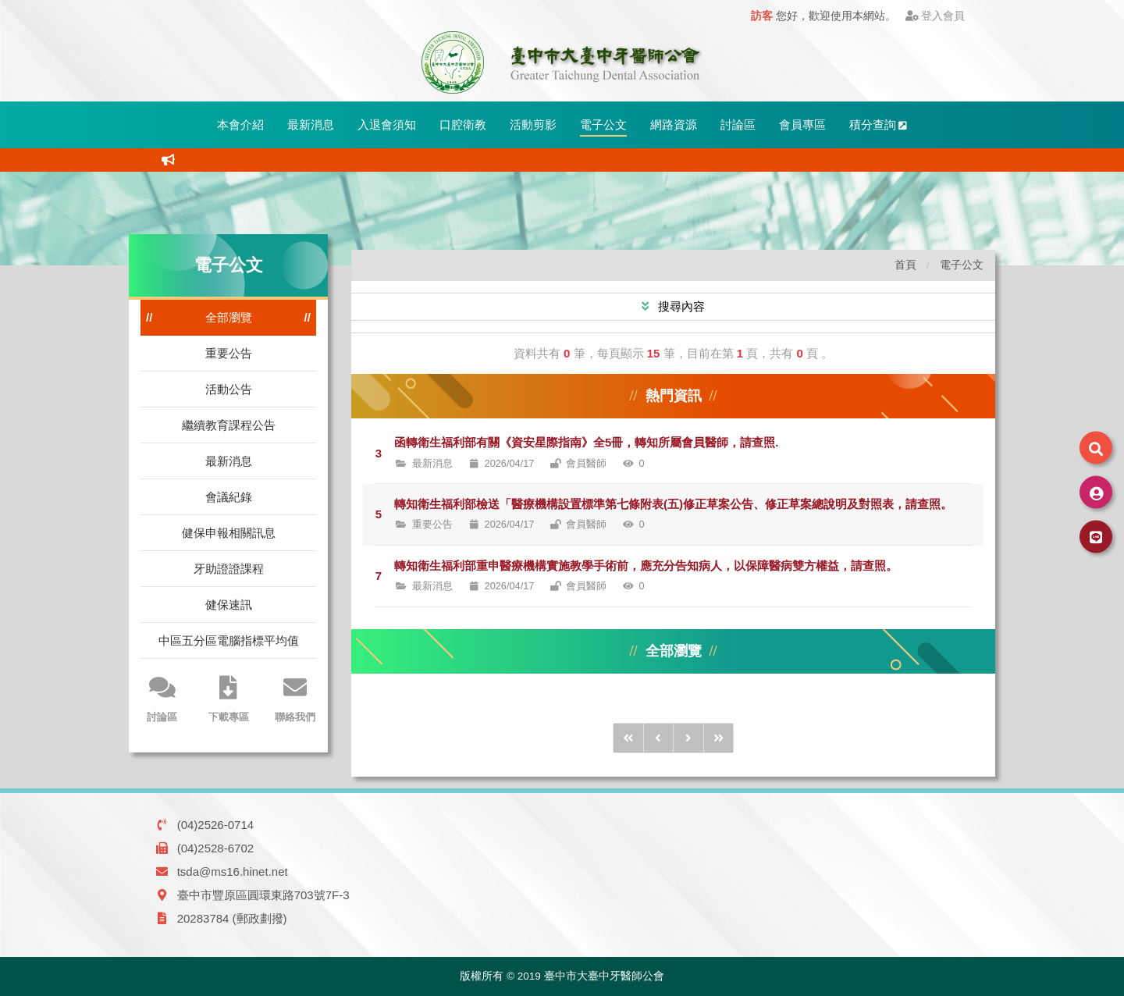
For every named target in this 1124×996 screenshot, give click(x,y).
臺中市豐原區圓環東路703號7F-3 (263, 895)
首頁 (905, 265)
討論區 (738, 124)
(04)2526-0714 (215, 824)
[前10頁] (628, 738)
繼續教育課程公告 (229, 425)
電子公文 (603, 124)
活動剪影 (533, 124)
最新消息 (310, 124)
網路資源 (673, 124)
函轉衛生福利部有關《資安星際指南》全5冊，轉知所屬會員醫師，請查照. (586, 442)
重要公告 (228, 353)
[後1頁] (688, 738)
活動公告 (228, 389)
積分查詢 (878, 124)
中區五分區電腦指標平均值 (228, 640)
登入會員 (935, 16)
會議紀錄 (228, 496)
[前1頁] (658, 738)
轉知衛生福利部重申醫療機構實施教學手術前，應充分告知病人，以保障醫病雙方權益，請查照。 (646, 565)
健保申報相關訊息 (229, 532)
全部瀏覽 (228, 317)
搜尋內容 (680, 306)
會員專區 (802, 124)
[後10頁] (719, 738)
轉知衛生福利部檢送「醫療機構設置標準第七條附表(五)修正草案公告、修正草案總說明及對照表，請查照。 (673, 503)
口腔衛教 (462, 124)
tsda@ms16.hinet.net (232, 871)
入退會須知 (386, 124)
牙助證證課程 (229, 568)
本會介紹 (240, 124)
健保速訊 (228, 604)
